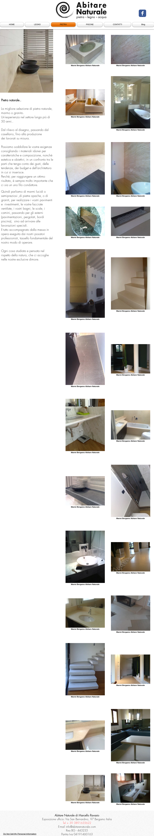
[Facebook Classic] (142, 13)
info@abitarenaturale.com (81, 826)
